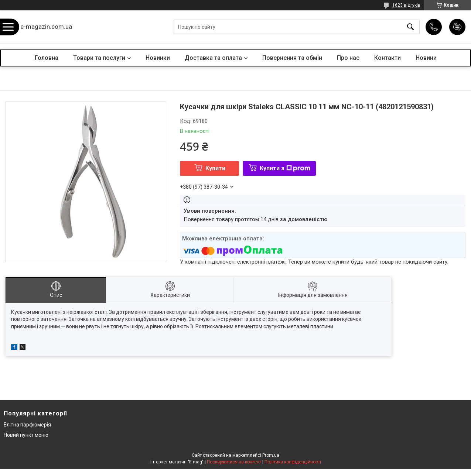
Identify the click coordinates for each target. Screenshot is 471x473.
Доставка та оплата (213, 57)
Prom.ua (270, 455)
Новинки (158, 57)
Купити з (285, 168)
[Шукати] (410, 27)
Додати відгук (457, 27)
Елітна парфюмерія (27, 425)
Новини (426, 57)
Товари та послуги (99, 57)
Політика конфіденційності (292, 462)
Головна (46, 57)
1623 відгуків (406, 5)
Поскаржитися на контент (234, 462)
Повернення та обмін (292, 57)
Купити (215, 168)
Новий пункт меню (26, 435)
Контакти (387, 57)
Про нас (348, 57)
